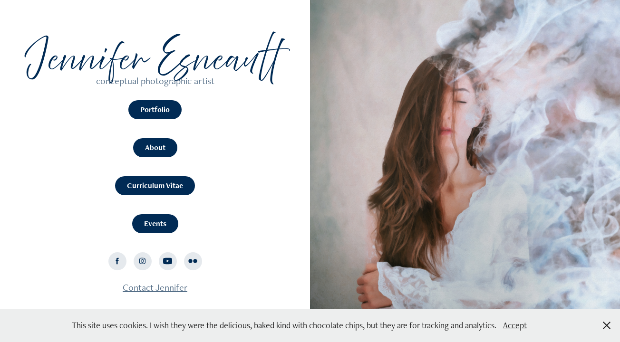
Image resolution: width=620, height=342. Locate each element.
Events (155, 223)
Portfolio (155, 109)
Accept (515, 325)
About (155, 147)
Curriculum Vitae (155, 185)
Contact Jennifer (155, 287)
